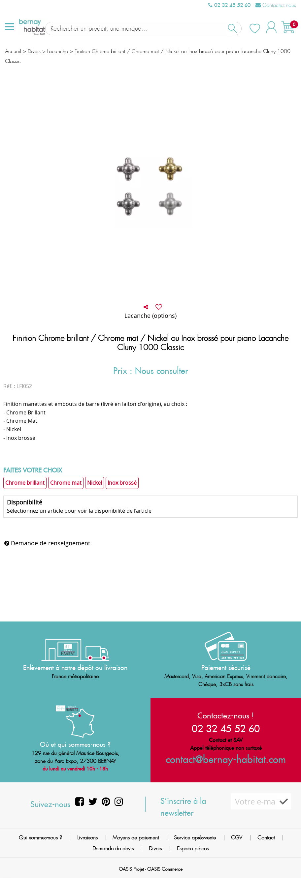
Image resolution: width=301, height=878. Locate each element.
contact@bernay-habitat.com (226, 759)
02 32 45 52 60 (229, 5)
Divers (155, 848)
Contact (266, 837)
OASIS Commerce (165, 869)
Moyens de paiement (136, 837)
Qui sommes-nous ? (40, 837)
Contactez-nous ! (225, 715)
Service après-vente (195, 837)
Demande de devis (113, 848)
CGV (236, 837)
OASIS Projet (131, 869)
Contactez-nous (275, 5)
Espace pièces (193, 848)
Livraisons (87, 837)
